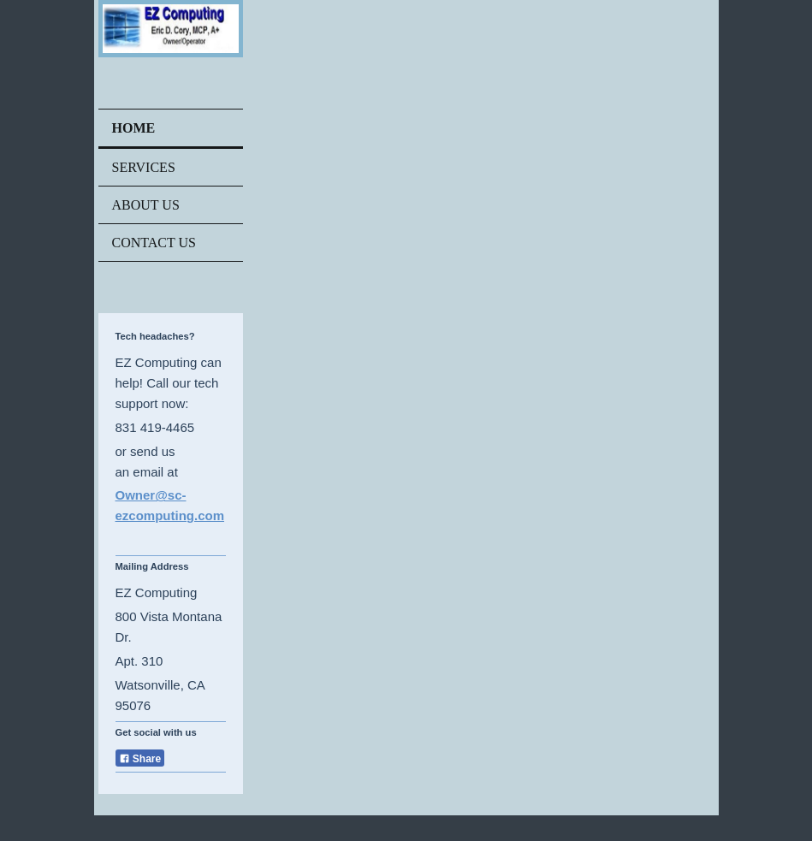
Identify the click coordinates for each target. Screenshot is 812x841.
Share (140, 759)
